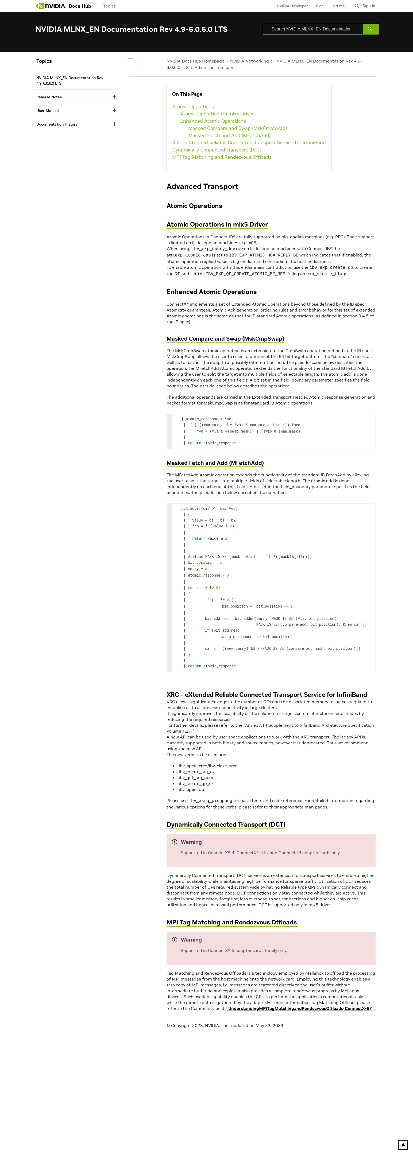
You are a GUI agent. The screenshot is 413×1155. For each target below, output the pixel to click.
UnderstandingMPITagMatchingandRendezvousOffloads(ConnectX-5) (299, 999)
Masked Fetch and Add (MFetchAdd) (229, 135)
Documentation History (57, 124)
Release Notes (49, 97)
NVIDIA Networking (249, 61)
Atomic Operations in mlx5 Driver (217, 114)
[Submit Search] (371, 29)
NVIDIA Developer (290, 5)
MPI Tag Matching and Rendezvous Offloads (222, 157)
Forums (335, 5)
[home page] (51, 6)
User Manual (47, 110)
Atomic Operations (193, 106)
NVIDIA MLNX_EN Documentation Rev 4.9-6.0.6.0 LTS (69, 80)
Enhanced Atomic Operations (213, 121)
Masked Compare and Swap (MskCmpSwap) (237, 128)
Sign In (368, 5)
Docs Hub (80, 6)
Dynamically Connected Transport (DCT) (216, 150)
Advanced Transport (215, 67)
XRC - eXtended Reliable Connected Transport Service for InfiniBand (249, 142)
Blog (317, 5)
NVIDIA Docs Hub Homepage (195, 61)
